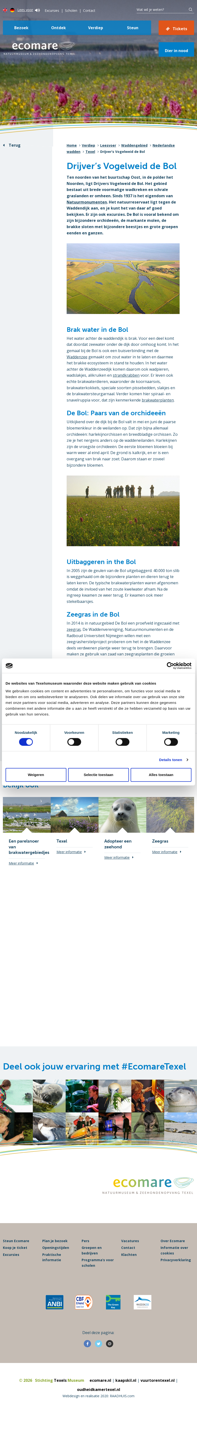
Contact (89, 10)
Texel (90, 151)
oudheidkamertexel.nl (98, 1393)
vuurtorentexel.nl (158, 1384)
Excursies (52, 10)
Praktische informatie (51, 1261)
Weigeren (36, 775)
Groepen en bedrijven (92, 1254)
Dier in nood (176, 50)
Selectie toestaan (98, 775)
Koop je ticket (15, 1251)
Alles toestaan (161, 775)
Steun (132, 27)
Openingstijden (55, 1251)
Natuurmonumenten (87, 202)
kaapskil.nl (125, 1384)
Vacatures (130, 1244)
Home (72, 145)
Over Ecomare (173, 1244)
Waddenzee (77, 357)
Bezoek (21, 27)
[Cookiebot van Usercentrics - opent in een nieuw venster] (170, 665)
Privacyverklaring (176, 1263)
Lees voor (28, 9)
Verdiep (95, 27)
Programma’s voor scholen (98, 1266)
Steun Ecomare (16, 1244)
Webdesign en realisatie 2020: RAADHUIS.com (98, 1399)
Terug (15, 145)
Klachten (129, 1258)
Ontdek (58, 27)
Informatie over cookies (174, 1254)
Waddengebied (134, 145)
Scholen (71, 10)
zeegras (74, 629)
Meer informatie (21, 863)
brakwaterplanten (158, 400)
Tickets (180, 28)
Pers (85, 1244)
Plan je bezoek (55, 1244)
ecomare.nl (100, 1384)
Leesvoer (108, 145)
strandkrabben (126, 375)
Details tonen (170, 759)
